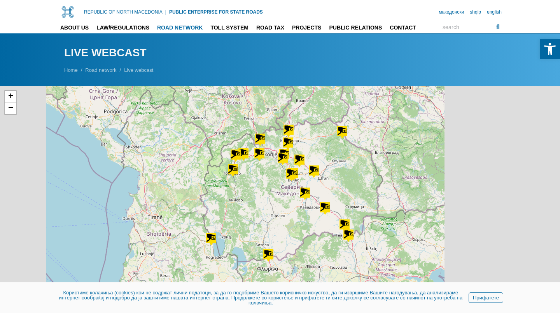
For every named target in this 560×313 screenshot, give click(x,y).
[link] (550, 49)
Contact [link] (403, 27)
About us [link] (74, 27)
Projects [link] (306, 27)
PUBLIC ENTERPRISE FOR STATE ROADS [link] (216, 12)
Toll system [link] (229, 27)
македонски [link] (451, 12)
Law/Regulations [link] (122, 27)
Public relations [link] (355, 27)
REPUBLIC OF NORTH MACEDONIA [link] (123, 12)
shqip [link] (475, 12)
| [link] (165, 12)
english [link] (494, 12)
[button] (314, 171)
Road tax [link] (270, 27)
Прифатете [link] (486, 298)
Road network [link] (180, 27)
